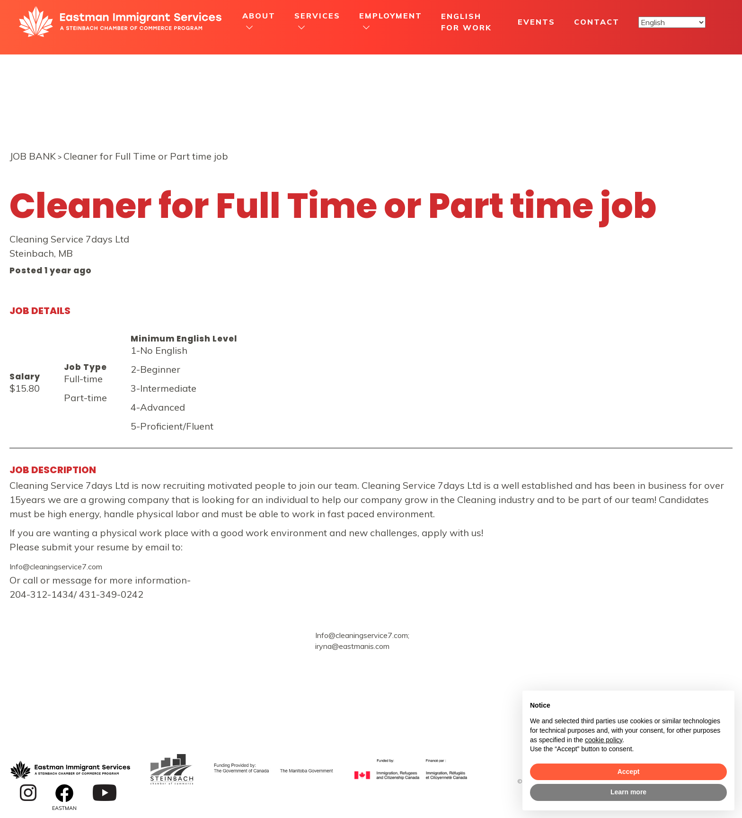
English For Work (466, 21)
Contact (596, 22)
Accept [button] (629, 771)
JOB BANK (32, 156)
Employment (390, 15)
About (258, 15)
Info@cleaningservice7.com (55, 566)
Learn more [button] (628, 792)
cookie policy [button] (603, 740)
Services (317, 15)
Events (536, 22)
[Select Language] (672, 22)
